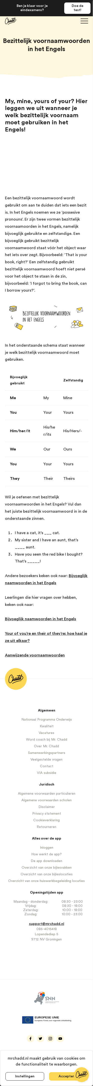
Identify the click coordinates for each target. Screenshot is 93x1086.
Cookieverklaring (46, 820)
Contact (46, 766)
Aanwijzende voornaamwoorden (35, 655)
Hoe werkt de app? (46, 854)
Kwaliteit (47, 726)
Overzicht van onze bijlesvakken (47, 867)
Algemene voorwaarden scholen (46, 800)
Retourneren (46, 827)
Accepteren (68, 1076)
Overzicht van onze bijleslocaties (47, 874)
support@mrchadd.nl (46, 924)
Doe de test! (77, 8)
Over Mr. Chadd (46, 746)
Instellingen (24, 1076)
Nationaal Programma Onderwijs (46, 719)
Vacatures (46, 733)
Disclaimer (46, 807)
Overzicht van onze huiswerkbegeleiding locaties (46, 881)
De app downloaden (46, 861)
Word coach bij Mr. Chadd (46, 739)
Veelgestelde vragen (46, 759)
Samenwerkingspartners (46, 753)
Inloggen (46, 847)
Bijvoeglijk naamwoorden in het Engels (40, 619)
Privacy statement (46, 813)
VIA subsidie (46, 773)
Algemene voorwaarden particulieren (46, 793)
